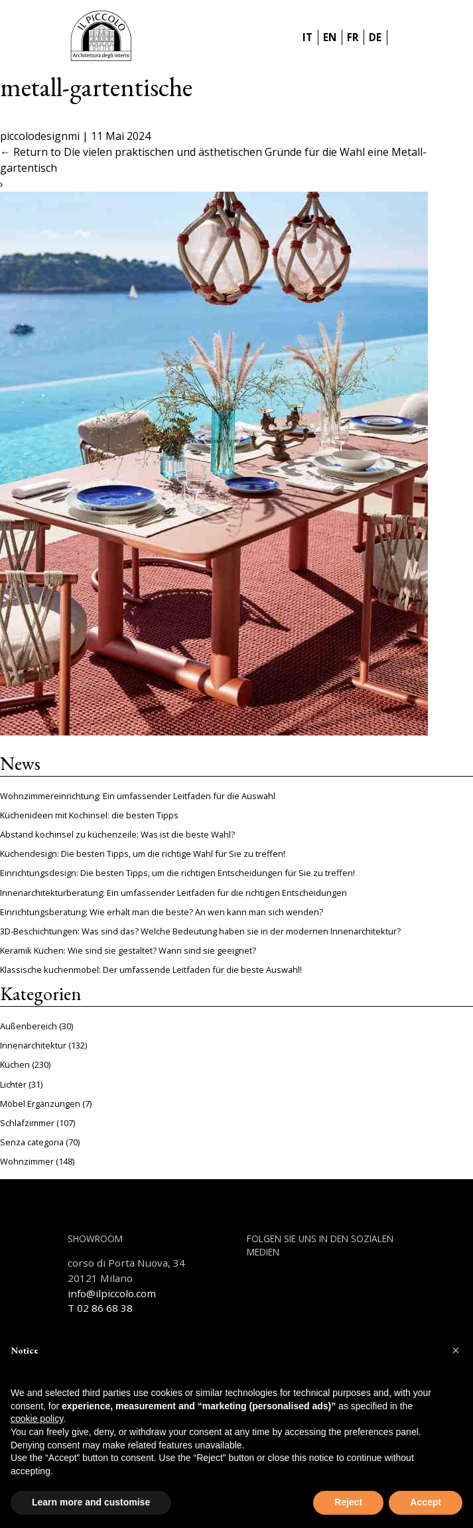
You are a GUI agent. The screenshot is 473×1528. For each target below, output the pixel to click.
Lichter (13, 1084)
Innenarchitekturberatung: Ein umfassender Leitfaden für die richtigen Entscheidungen (173, 893)
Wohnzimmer (27, 1161)
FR (352, 37)
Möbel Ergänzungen (40, 1104)
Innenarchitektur (33, 1045)
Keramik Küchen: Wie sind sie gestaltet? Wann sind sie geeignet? (128, 950)
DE (375, 37)
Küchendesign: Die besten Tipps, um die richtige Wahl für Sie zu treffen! (142, 854)
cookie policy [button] (37, 1418)
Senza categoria (32, 1142)
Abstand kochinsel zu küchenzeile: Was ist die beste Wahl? (117, 834)
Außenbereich (28, 1026)
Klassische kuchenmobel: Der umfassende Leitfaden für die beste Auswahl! (151, 970)
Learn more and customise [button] (91, 1502)
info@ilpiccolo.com (112, 1293)
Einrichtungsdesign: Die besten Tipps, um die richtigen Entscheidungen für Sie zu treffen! (177, 873)
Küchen (15, 1064)
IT (307, 37)
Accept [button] (425, 1502)
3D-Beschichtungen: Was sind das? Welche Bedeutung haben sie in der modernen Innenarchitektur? (200, 931)
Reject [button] (348, 1502)
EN (329, 37)
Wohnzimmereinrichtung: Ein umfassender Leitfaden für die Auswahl (137, 796)
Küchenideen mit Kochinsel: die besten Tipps (89, 815)
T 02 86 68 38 (100, 1307)
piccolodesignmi (40, 136)
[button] (455, 1350)
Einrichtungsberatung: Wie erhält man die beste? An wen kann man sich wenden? (161, 912)
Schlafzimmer (27, 1123)
